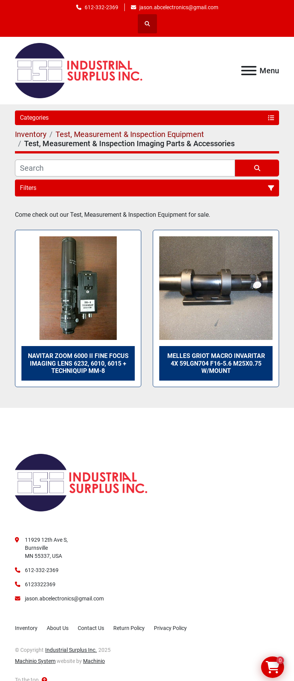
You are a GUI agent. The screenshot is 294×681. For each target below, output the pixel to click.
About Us (58, 628)
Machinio (94, 661)
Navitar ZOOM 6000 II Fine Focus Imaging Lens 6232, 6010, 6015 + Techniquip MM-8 (78, 363)
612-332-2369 (101, 7)
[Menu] (248, 70)
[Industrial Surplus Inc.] (81, 482)
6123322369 (40, 584)
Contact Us (91, 628)
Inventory (26, 628)
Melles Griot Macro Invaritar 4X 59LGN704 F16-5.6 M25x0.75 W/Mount (216, 363)
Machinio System (35, 661)
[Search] (125, 168)
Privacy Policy (170, 628)
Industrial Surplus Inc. (71, 650)
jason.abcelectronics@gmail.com (178, 7)
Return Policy (129, 628)
